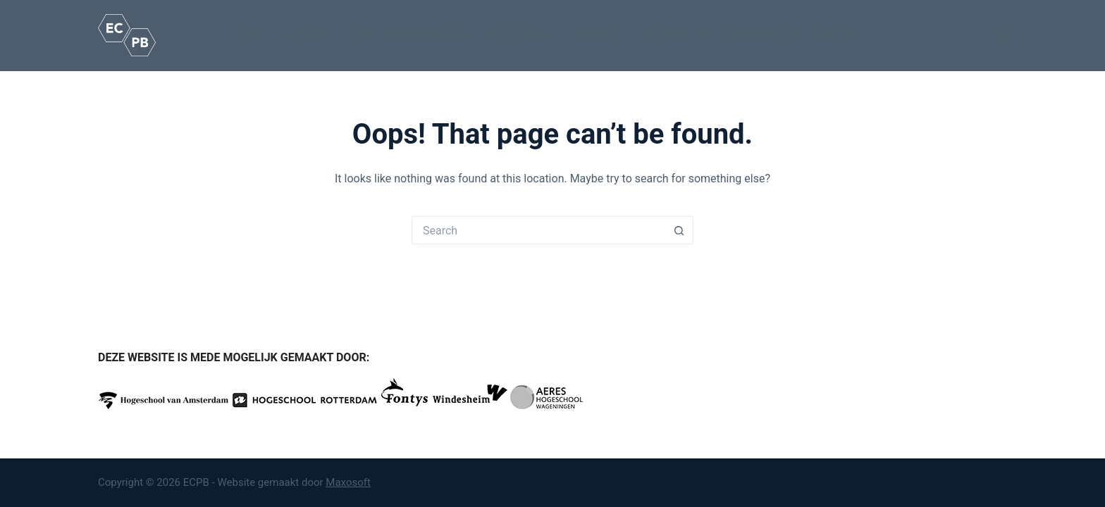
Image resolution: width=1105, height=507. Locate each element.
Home (249, 34)
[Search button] (679, 230)
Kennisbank (525, 35)
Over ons (601, 35)
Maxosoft (348, 482)
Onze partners (676, 34)
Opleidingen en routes (418, 35)
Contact (845, 35)
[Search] (1001, 35)
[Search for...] (538, 230)
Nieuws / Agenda (763, 34)
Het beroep (312, 35)
